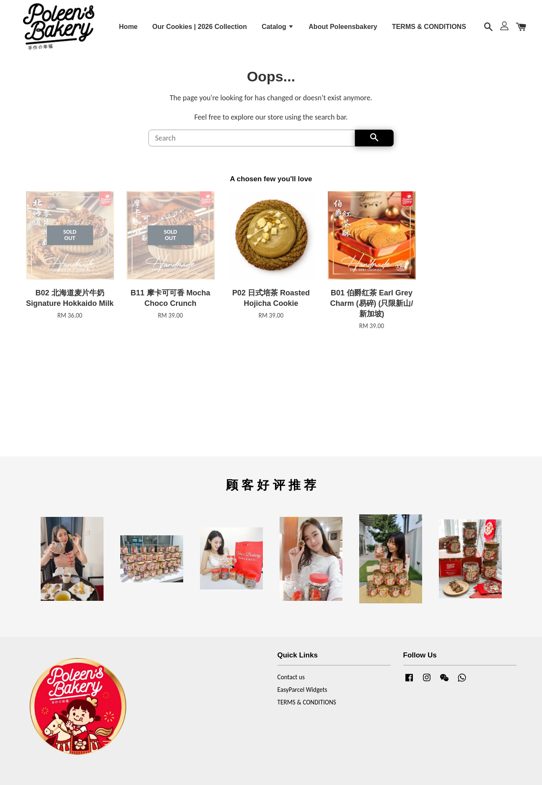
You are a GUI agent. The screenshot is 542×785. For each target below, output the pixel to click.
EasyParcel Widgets (302, 697)
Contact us (291, 685)
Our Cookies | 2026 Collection (199, 29)
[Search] (251, 145)
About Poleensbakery (343, 29)
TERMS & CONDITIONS (429, 29)
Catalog (278, 29)
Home (128, 29)
